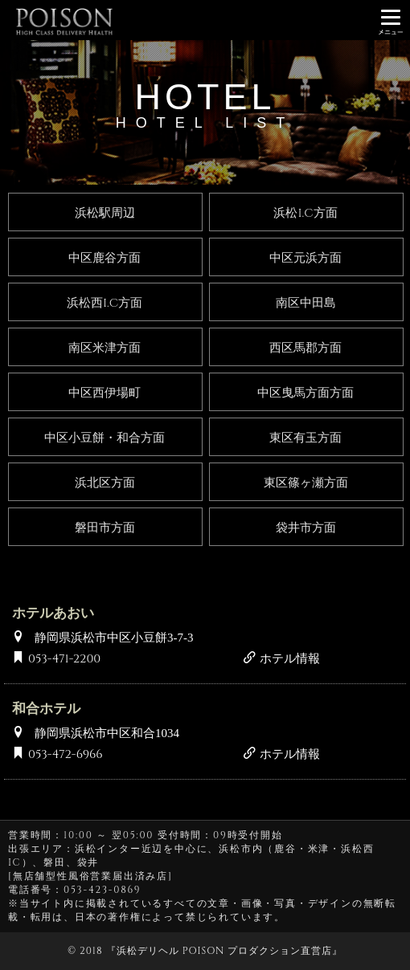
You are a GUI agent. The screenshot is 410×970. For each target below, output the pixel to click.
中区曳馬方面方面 (305, 393)
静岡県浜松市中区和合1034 (107, 732)
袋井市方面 (306, 528)
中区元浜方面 (305, 258)
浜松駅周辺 (105, 213)
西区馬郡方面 (305, 348)
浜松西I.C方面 (104, 303)
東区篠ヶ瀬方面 (306, 483)
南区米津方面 (104, 348)
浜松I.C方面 (305, 213)
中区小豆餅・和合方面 (104, 438)
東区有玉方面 (305, 438)
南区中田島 (306, 303)
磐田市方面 (105, 528)
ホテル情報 (282, 658)
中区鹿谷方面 (104, 258)
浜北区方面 (105, 483)
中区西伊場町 (104, 393)
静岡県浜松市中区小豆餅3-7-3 (114, 636)
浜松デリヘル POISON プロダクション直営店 (224, 950)
